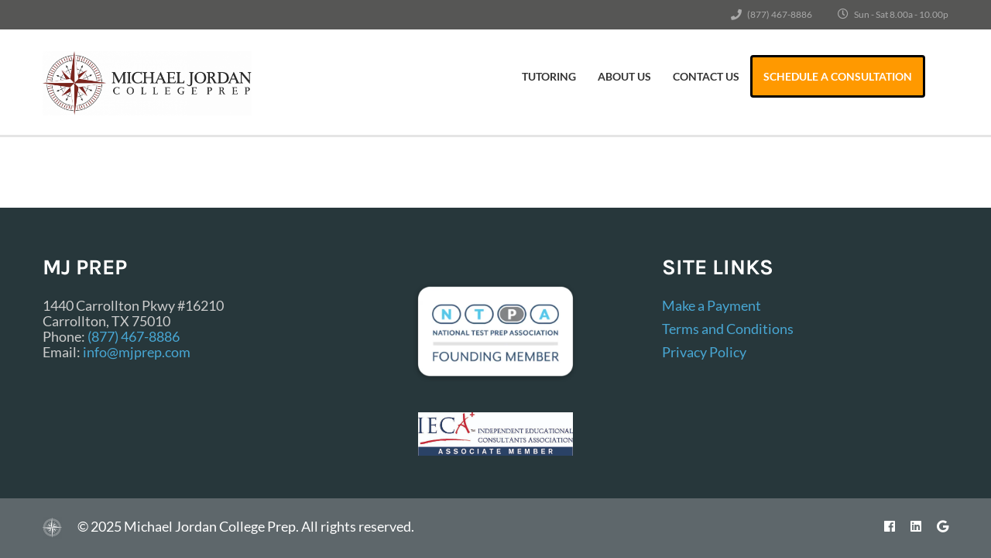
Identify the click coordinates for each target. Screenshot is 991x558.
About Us (624, 76)
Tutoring (549, 76)
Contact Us (706, 76)
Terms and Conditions (728, 328)
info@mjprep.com (136, 351)
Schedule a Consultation (837, 76)
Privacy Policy (704, 351)
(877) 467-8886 (779, 14)
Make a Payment (711, 305)
